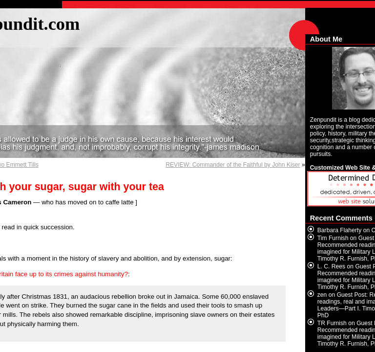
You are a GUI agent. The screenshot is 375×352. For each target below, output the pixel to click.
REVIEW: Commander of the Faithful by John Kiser (233, 164)
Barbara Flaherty (339, 230)
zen (322, 294)
